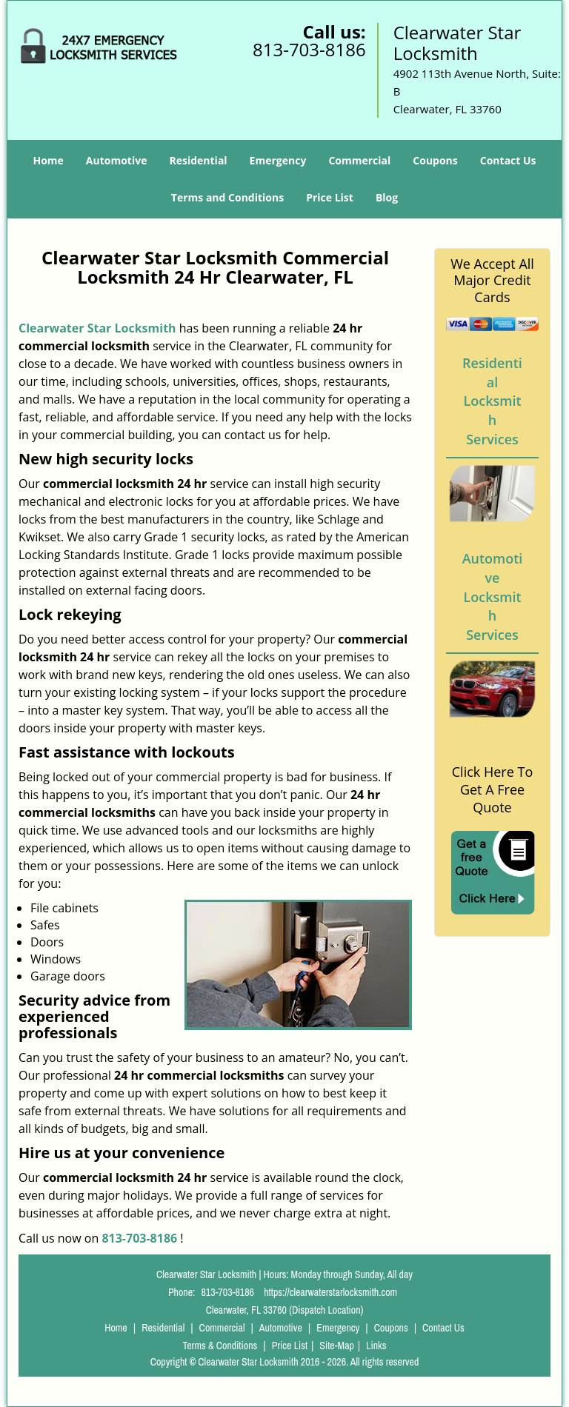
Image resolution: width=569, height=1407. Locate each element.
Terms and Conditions (227, 197)
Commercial (359, 160)
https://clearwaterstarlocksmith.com (330, 1292)
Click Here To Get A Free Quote (492, 789)
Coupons (435, 160)
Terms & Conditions (219, 1345)
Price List (329, 197)
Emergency (278, 160)
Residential (198, 160)
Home (48, 160)
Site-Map (336, 1345)
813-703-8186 (309, 49)
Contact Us (508, 160)
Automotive (116, 160)
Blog (387, 197)
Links (376, 1345)
